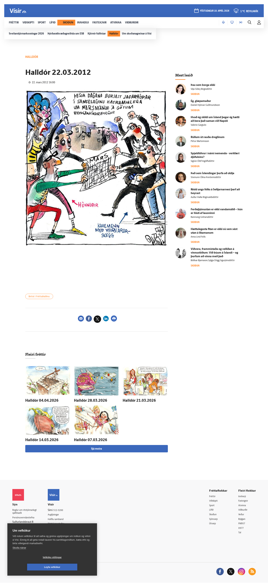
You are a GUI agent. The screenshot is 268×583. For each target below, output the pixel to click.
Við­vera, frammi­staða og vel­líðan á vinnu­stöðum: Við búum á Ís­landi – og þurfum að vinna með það (214, 253)
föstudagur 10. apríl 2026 (214, 11)
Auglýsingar (58, 513)
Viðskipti (214, 499)
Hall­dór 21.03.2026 (135, 401)
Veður (241, 513)
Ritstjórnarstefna (61, 523)
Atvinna (242, 504)
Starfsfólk (57, 532)
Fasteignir (243, 499)
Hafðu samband (61, 518)
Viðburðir (243, 509)
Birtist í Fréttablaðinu (41, 297)
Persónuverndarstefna (25, 517)
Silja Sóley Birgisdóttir (201, 89)
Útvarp (213, 523)
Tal (240, 532)
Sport (212, 504)
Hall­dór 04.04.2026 (37, 401)
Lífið (211, 509)
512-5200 (62, 508)
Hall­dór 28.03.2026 (86, 401)
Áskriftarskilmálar (62, 527)
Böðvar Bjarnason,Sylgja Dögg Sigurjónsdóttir (213, 260)
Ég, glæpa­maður (201, 101)
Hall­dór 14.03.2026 (37, 439)
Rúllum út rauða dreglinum (207, 137)
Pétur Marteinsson (200, 141)
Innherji (242, 495)
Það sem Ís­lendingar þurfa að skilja (212, 173)
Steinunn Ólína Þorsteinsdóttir (206, 177)
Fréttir (212, 495)
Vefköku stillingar (30, 567)
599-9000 (23, 530)
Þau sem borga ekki (203, 85)
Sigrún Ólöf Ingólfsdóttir (202, 161)
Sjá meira (96, 447)
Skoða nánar (19, 557)
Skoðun (213, 513)
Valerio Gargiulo (198, 125)
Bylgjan (242, 518)
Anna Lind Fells (198, 237)
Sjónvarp (214, 518)
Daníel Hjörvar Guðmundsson (205, 105)
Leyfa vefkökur (74, 567)
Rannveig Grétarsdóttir (202, 217)
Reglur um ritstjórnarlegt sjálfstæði (26, 510)
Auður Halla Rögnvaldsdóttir (204, 197)
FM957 (242, 523)
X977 (241, 528)
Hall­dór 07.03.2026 (86, 439)
